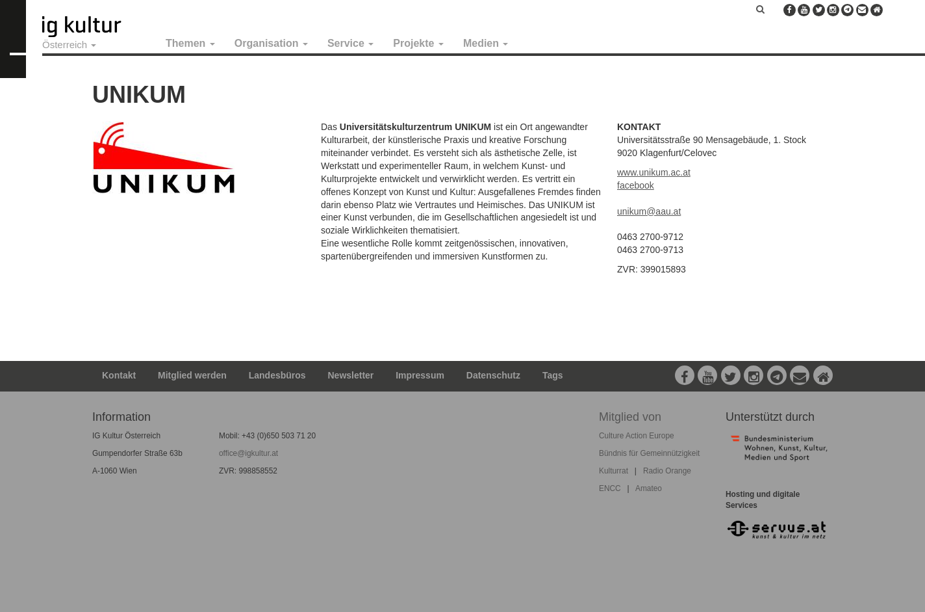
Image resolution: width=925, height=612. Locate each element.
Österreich (69, 44)
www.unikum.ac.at (654, 172)
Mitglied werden (192, 375)
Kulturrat (613, 470)
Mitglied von (630, 416)
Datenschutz (493, 375)
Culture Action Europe (636, 435)
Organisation (271, 43)
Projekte (418, 43)
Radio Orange (667, 470)
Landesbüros (277, 375)
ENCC (610, 488)
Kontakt (119, 375)
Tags (552, 375)
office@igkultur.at (248, 453)
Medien (486, 43)
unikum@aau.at (649, 211)
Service (350, 43)
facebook (635, 185)
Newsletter (351, 375)
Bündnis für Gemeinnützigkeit (649, 453)
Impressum (420, 375)
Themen (190, 43)
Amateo (648, 488)
